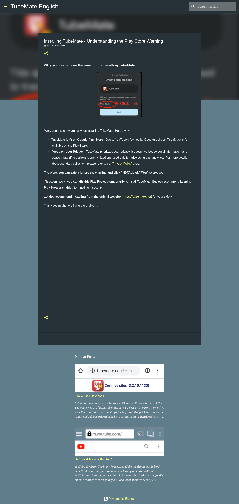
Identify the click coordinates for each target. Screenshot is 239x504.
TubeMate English (34, 6)
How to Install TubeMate (89, 395)
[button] (46, 53)
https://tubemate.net (136, 196)
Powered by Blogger (119, 498)
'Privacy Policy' (122, 163)
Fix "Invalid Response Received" (93, 459)
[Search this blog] (216, 6)
